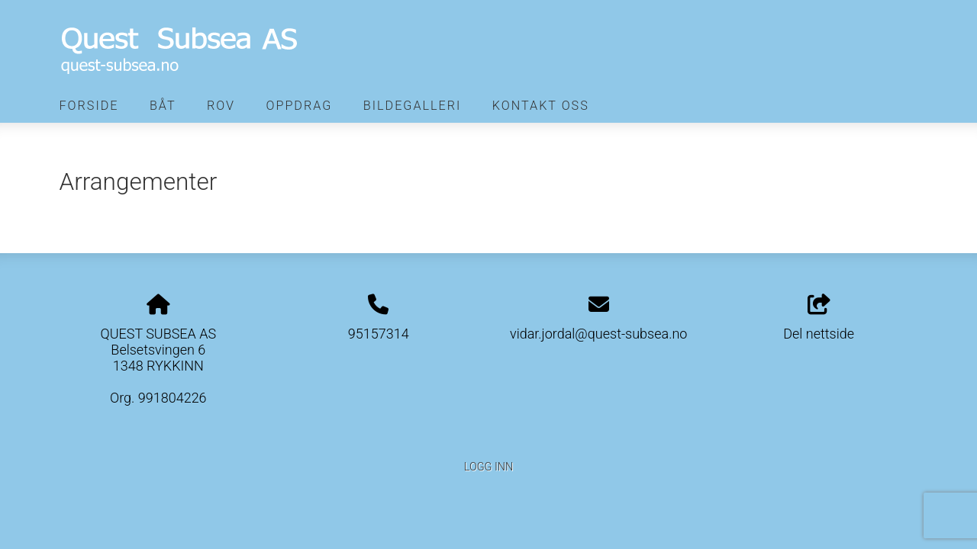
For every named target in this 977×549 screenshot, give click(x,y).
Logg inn (488, 467)
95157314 (378, 334)
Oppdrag (299, 105)
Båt (163, 105)
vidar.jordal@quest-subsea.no (598, 334)
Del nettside (818, 318)
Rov (221, 105)
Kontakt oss (540, 105)
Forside (89, 105)
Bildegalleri (412, 105)
